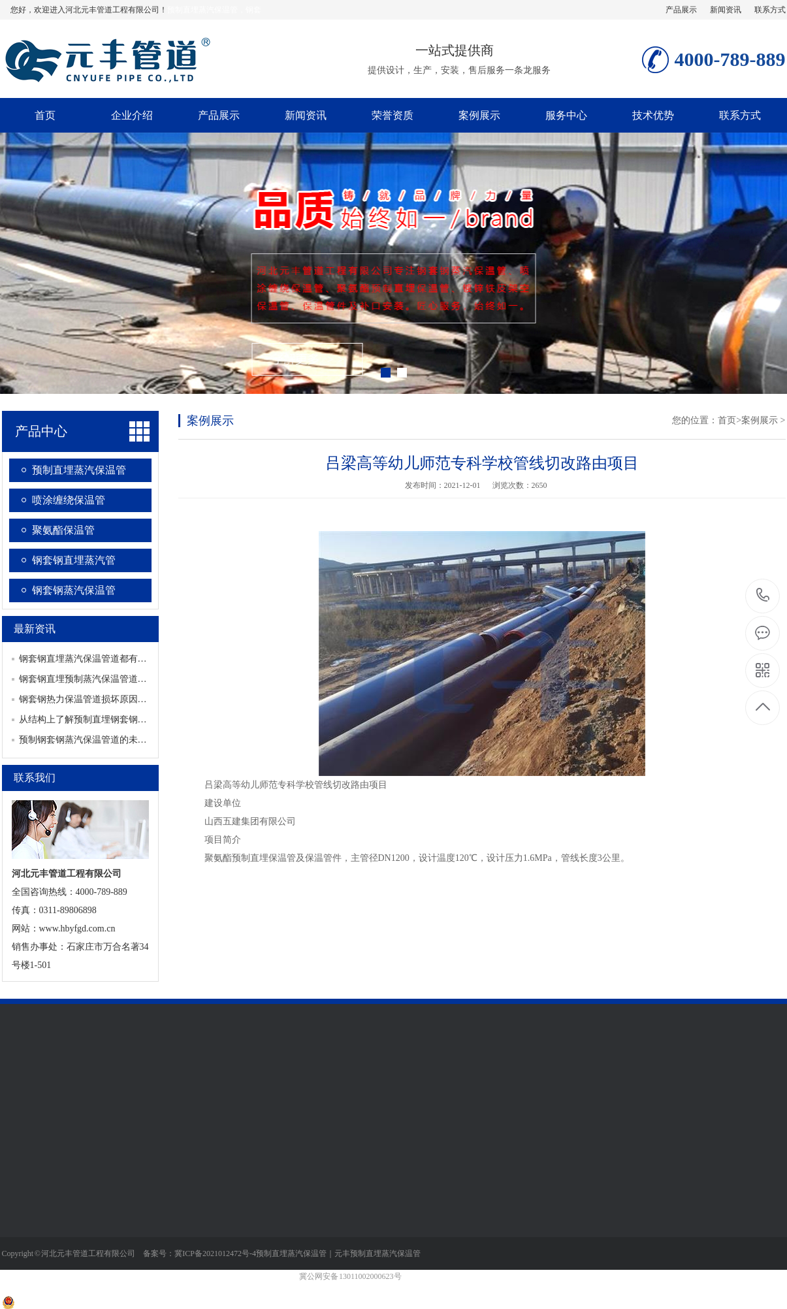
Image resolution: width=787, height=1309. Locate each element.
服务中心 (566, 115)
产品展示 (681, 9)
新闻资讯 (725, 9)
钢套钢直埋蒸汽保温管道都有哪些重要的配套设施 (119, 659)
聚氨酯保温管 (63, 530)
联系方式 (770, 9)
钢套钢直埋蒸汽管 (74, 560)
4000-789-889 (763, 596)
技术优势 (653, 115)
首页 (45, 115)
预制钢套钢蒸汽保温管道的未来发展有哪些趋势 (115, 740)
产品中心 (41, 431)
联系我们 (35, 777)
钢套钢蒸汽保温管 (74, 590)
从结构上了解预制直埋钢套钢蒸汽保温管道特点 (115, 719)
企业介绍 (132, 115)
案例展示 (479, 115)
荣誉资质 (392, 115)
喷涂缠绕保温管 (68, 500)
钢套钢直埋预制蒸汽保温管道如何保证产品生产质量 (124, 679)
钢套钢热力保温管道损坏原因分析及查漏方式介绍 (119, 699)
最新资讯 (35, 628)
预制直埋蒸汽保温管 (79, 470)
